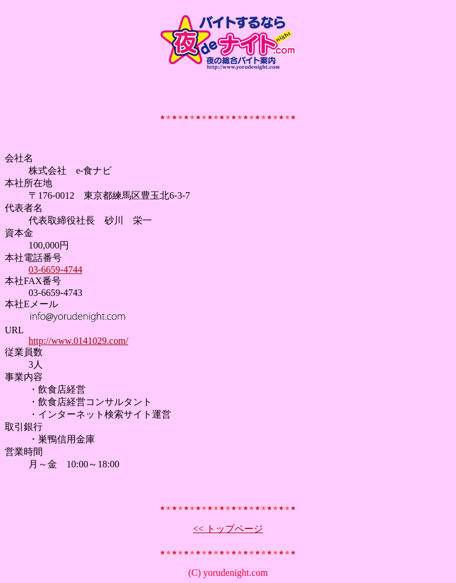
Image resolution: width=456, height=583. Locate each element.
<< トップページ (228, 529)
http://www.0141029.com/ (78, 341)
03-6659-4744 (55, 270)
